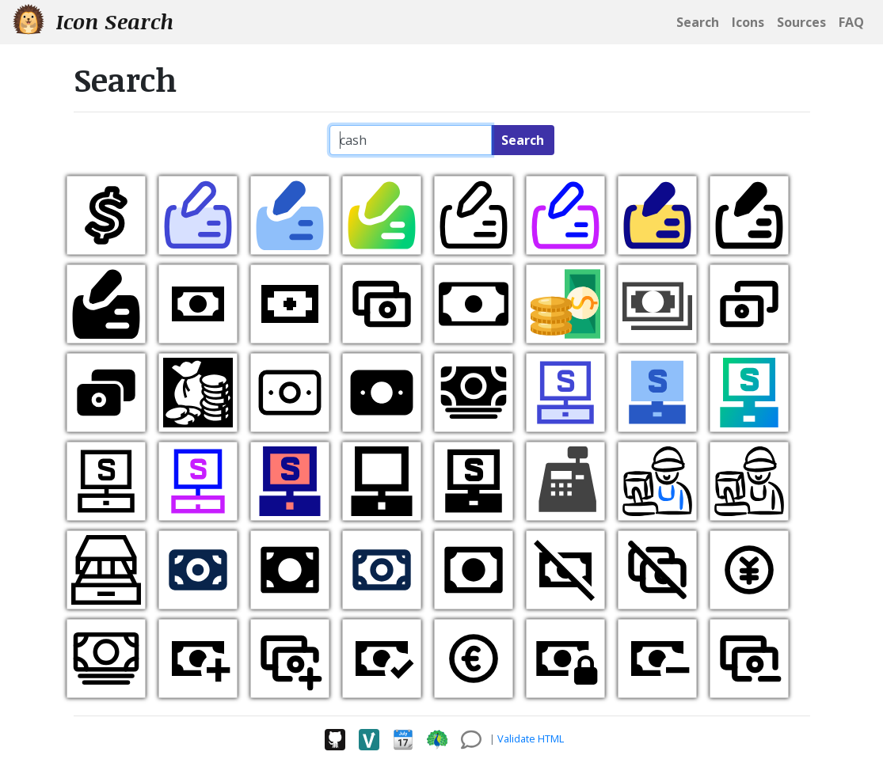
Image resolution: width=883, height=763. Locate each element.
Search (522, 140)
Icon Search (93, 21)
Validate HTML (530, 738)
